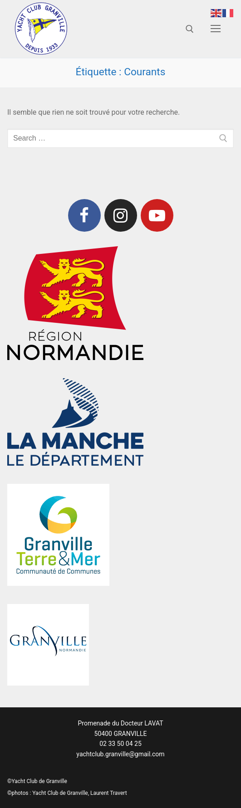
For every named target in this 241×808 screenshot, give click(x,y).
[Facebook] (84, 215)
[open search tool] (190, 29)
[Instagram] (120, 215)
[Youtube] (157, 215)
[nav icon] (215, 29)
